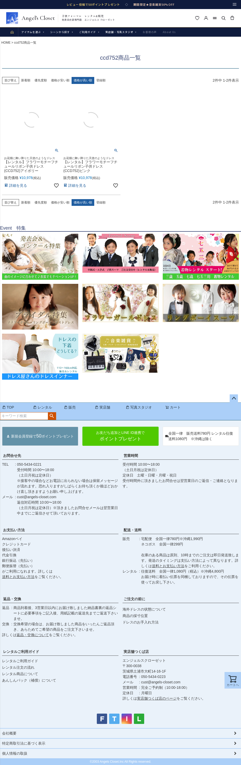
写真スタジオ (139, 407)
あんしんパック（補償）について (29, 680)
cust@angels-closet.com (36, 497)
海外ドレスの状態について (144, 609)
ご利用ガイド (89, 32)
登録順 (101, 202)
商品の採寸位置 (135, 616)
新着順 (25, 202)
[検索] (223, 18)
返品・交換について (32, 635)
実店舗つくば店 (136, 652)
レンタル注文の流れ (18, 667)
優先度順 (41, 202)
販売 (70, 407)
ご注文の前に (134, 599)
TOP (8, 407)
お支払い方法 (14, 530)
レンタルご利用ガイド (21, 652)
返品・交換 (12, 599)
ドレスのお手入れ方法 (141, 622)
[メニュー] (234, 4)
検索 (52, 416)
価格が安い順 (60, 202)
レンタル (42, 407)
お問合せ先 (12, 456)
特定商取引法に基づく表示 (23, 743)
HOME (6, 42)
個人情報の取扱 (14, 753)
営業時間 (131, 456)
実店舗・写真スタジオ (120, 32)
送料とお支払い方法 (18, 577)
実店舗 (102, 407)
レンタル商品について (20, 674)
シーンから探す (61, 32)
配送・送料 (133, 530)
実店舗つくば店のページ (157, 698)
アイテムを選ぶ (32, 32)
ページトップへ (234, 398)
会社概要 (9, 733)
